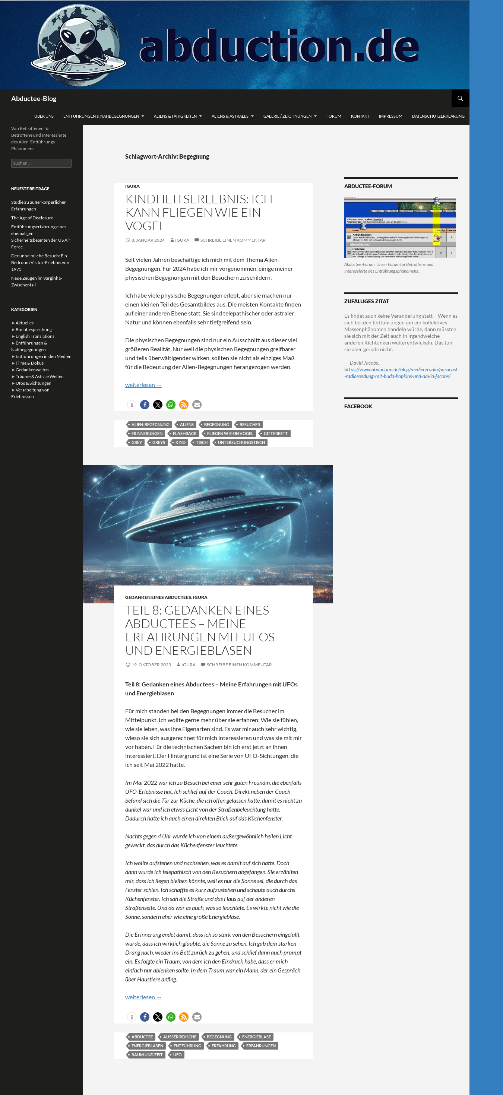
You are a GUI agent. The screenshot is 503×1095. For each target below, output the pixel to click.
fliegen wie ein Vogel (230, 433)
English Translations (35, 336)
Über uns (44, 116)
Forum (333, 116)
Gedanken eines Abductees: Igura (166, 597)
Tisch (202, 442)
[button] (131, 404)
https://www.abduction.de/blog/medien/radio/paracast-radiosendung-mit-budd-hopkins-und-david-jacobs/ (401, 372)
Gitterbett (276, 433)
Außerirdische (179, 1036)
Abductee (142, 1036)
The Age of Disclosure (32, 217)
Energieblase (256, 1036)
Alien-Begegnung (151, 424)
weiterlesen (143, 384)
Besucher (250, 424)
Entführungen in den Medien (44, 356)
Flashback (185, 433)
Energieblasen (147, 1045)
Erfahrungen (261, 1045)
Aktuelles (25, 323)
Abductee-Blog (33, 98)
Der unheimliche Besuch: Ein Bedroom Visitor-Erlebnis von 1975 (40, 262)
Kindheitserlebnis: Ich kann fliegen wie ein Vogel (199, 212)
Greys (158, 442)
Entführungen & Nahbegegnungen (101, 116)
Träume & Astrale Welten (40, 376)
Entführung (187, 1045)
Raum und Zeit (147, 1054)
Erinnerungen (147, 433)
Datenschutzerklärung (438, 116)
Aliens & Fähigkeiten (175, 116)
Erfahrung (224, 1045)
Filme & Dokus (30, 363)
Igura (132, 186)
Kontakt (360, 116)
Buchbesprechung (34, 329)
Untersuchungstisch (241, 442)
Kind (180, 442)
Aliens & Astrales (230, 116)
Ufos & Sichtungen (33, 383)
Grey (137, 442)
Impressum (390, 116)
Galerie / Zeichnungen (287, 116)
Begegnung (216, 424)
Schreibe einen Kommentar (233, 240)
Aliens (187, 424)
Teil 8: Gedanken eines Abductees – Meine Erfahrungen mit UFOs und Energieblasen (200, 630)
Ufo (177, 1054)
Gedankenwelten (32, 369)
